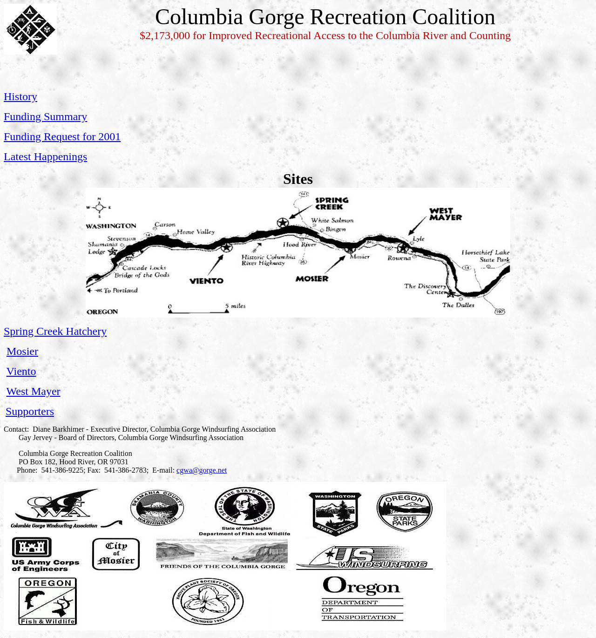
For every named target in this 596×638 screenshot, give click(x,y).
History (20, 96)
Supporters (30, 411)
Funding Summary (45, 116)
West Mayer (34, 391)
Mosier (22, 351)
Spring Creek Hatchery (55, 331)
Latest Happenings (45, 156)
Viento (21, 371)
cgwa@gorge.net (201, 470)
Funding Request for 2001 (62, 136)
